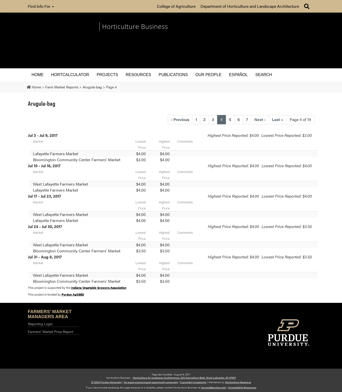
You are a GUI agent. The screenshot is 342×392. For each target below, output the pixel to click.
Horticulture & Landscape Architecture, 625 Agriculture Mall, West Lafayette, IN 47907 (184, 377)
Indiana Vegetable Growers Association (98, 287)
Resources (138, 75)
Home (38, 75)
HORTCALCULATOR (70, 75)
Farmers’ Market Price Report (50, 331)
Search (263, 75)
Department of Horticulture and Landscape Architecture (250, 6)
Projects (107, 75)
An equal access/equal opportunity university (151, 382)
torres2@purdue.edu (213, 387)
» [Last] (277, 119)
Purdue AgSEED (73, 294)
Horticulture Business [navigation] (135, 26)
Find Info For (41, 6)
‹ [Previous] (180, 119)
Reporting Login (40, 323)
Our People (209, 75)
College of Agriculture (176, 6)
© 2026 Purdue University (106, 382)
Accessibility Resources (242, 387)
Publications (173, 75)
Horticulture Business (238, 382)
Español (238, 75)
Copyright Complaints (193, 382)
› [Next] (260, 119)
